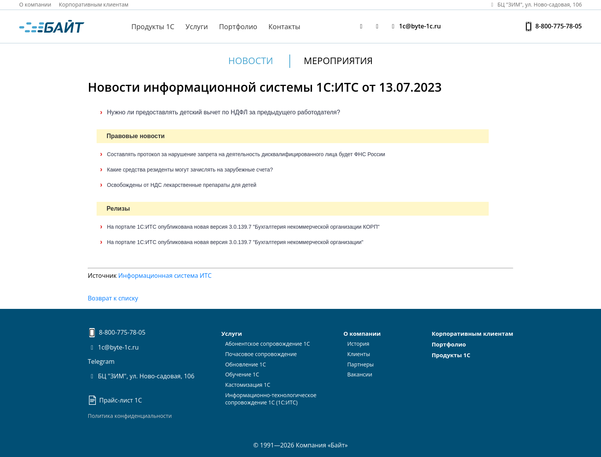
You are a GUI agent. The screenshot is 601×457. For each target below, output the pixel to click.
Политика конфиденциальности (130, 415)
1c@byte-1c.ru (415, 26)
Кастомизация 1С (247, 384)
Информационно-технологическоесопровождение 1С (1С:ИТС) (270, 398)
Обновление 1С (245, 364)
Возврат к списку (113, 298)
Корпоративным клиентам (94, 4)
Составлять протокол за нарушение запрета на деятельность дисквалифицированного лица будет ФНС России (246, 154)
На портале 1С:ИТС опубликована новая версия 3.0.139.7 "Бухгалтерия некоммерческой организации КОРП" (243, 227)
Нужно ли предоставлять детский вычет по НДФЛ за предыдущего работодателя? (223, 112)
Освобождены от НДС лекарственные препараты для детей (181, 185)
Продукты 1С (152, 26)
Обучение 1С (242, 374)
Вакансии (359, 374)
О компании (35, 4)
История (358, 343)
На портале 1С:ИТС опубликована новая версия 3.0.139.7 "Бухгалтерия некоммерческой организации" (235, 242)
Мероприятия (338, 60)
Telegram (101, 361)
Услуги (197, 26)
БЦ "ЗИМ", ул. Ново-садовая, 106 (141, 376)
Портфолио (238, 26)
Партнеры (360, 364)
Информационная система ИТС (165, 275)
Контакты (284, 26)
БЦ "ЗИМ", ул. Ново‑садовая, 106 (535, 4)
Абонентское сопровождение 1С (267, 343)
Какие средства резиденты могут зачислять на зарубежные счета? (190, 170)
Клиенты (358, 354)
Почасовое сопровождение (261, 354)
